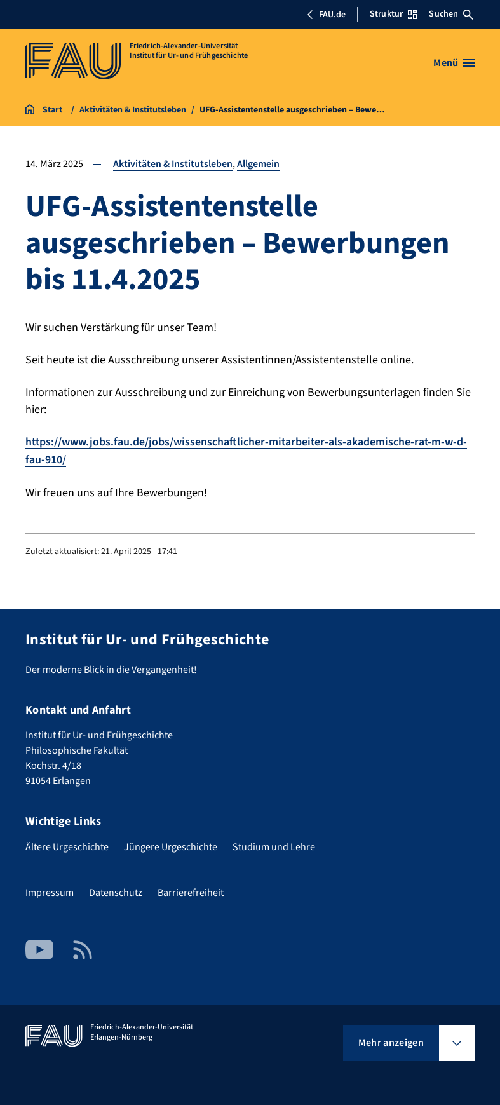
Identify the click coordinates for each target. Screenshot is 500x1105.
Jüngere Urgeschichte (170, 846)
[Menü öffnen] (454, 63)
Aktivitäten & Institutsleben (173, 164)
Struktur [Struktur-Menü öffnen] (393, 14)
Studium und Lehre (274, 846)
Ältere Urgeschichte (67, 846)
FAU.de (326, 14)
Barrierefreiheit (191, 891)
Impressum (49, 891)
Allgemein (259, 164)
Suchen (451, 14)
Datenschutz (115, 891)
